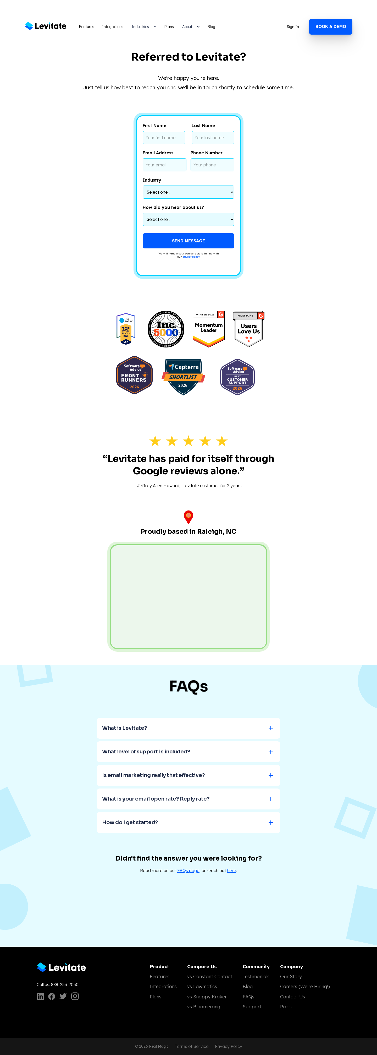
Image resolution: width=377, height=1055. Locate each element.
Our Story (291, 977)
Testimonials (256, 977)
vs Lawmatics (202, 986)
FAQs (248, 997)
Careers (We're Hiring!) (305, 986)
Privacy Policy (228, 1046)
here (231, 870)
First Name (154, 125)
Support (252, 1007)
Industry (152, 180)
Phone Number (207, 152)
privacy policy (190, 256)
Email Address (158, 152)
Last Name (203, 125)
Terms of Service (192, 1046)
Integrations (112, 26)
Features (86, 26)
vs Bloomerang (203, 1007)
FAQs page (188, 870)
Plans (169, 26)
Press (286, 1007)
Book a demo (330, 26)
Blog (211, 26)
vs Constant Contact (209, 977)
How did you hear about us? (173, 207)
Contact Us (292, 997)
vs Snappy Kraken (207, 997)
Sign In (293, 26)
